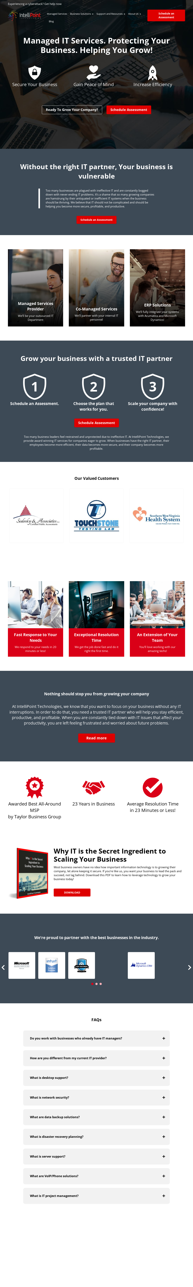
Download (72, 892)
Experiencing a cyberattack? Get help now (35, 4)
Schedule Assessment (129, 109)
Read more (96, 737)
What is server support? (47, 1156)
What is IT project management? (54, 1195)
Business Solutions (81, 13)
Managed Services (57, 13)
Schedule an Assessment (166, 15)
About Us (134, 13)
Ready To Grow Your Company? (72, 109)
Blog (51, 21)
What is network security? (49, 1097)
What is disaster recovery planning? (56, 1136)
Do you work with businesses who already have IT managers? (76, 1038)
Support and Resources (110, 13)
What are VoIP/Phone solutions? (54, 1176)
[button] (21, 965)
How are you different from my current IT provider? (68, 1058)
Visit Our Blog (157, 1235)
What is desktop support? (49, 1077)
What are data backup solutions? (55, 1117)
